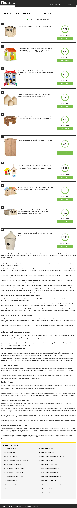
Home (52, 2)
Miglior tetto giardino (9, 451)
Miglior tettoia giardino (47, 447)
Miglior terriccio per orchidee (11, 491)
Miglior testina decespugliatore (12, 479)
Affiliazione (10, 505)
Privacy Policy (19, 505)
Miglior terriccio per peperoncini (49, 487)
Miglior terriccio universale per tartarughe (51, 483)
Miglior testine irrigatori (10, 455)
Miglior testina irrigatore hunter (49, 463)
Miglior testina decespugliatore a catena (51, 475)
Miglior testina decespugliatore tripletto (14, 467)
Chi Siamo (3, 505)
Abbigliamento (59, 2)
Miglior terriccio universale (11, 447)
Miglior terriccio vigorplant (11, 483)
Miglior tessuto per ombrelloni (48, 479)
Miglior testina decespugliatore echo (13, 475)
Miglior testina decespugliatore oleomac (51, 471)
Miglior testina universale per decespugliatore (16, 459)
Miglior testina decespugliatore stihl (50, 467)
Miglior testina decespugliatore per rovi (14, 471)
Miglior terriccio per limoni (11, 495)
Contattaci (35, 505)
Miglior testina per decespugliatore (13, 463)
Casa (66, 2)
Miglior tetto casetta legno (47, 451)
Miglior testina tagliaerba (47, 459)
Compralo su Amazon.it (65, 34)
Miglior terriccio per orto (47, 491)
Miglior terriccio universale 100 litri (13, 487)
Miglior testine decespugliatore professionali (52, 455)
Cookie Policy (28, 505)
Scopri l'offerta (65, 37)
